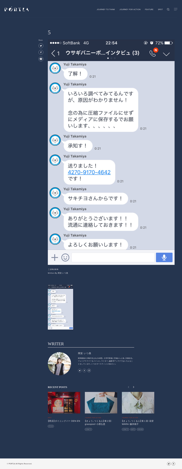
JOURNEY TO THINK (106, 9)
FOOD (51, 426)
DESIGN (140, 429)
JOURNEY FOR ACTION (129, 9)
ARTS (133, 429)
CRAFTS (88, 429)
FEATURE (149, 9)
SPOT (160, 9)
